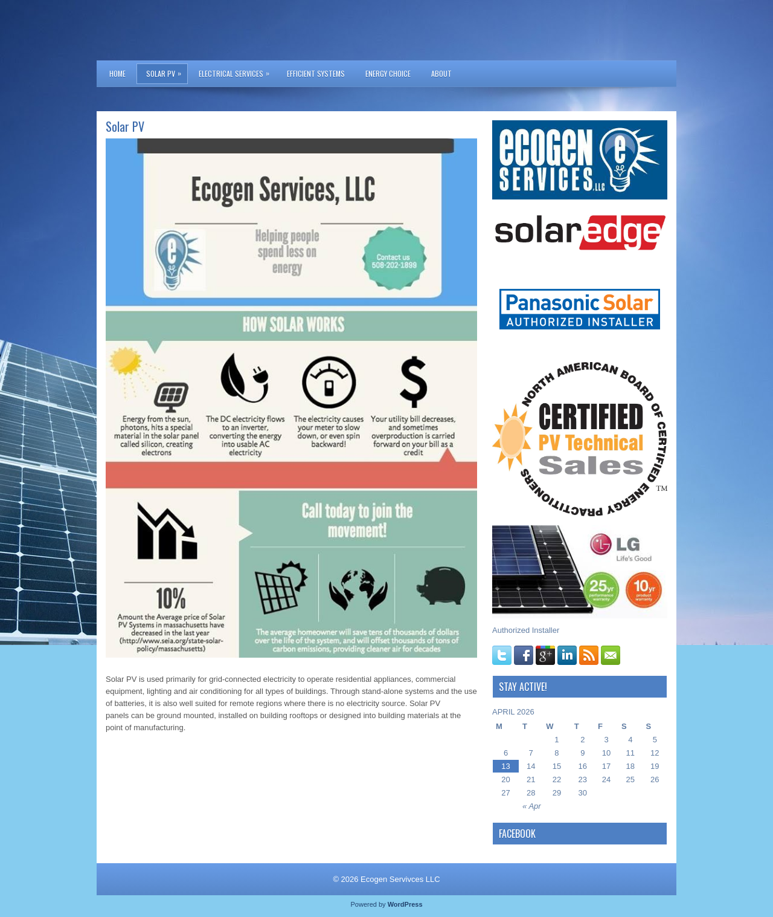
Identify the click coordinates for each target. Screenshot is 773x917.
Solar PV (166, 71)
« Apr (531, 806)
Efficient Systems (316, 73)
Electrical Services (237, 71)
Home (117, 73)
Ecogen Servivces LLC (400, 879)
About (441, 73)
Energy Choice (388, 73)
